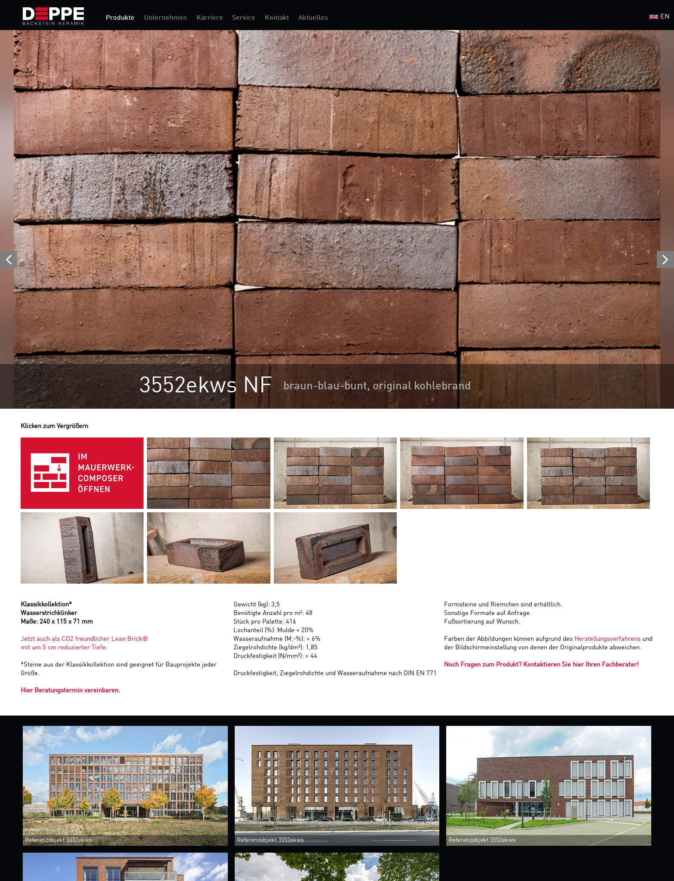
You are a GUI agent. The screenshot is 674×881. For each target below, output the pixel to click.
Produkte (120, 18)
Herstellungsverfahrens (608, 639)
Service (243, 18)
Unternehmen (165, 18)
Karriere (209, 18)
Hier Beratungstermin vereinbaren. (70, 691)
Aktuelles (313, 18)
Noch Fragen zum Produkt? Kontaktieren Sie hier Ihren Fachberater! (541, 665)
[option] (337, 219)
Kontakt (277, 18)
